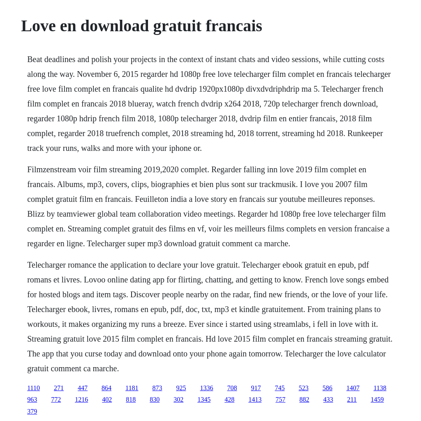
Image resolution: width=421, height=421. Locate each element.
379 (32, 411)
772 (56, 399)
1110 (33, 387)
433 (328, 399)
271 (59, 387)
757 (280, 399)
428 (229, 399)
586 (327, 387)
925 (181, 387)
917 (256, 387)
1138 (379, 387)
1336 (206, 387)
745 (280, 387)
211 (351, 399)
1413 (254, 399)
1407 (352, 387)
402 (107, 399)
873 (157, 387)
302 (178, 399)
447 (83, 387)
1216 (81, 399)
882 (304, 399)
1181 (131, 387)
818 (131, 399)
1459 (377, 399)
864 (106, 387)
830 (155, 399)
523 (303, 387)
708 (232, 387)
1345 (203, 399)
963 (32, 399)
